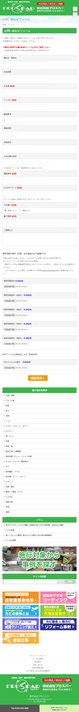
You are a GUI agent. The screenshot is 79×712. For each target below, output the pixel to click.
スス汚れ (9, 499)
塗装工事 (9, 504)
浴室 (7, 418)
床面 (7, 407)
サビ (7, 468)
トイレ (8, 423)
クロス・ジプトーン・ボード (17, 428)
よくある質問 (11, 542)
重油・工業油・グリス (14, 494)
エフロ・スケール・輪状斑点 (17, 463)
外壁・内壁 (10, 397)
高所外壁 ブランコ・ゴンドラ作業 (19, 458)
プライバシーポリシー (37, 656)
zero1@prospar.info (51, 272)
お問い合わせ (38, 665)
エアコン (9, 483)
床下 (7, 413)
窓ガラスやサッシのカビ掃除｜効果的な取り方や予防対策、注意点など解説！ (35, 527)
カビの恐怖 (10, 532)
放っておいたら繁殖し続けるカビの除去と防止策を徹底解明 (29, 537)
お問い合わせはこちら (59, 709)
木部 (7, 443)
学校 (7, 509)
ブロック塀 (10, 402)
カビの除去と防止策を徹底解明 (38, 671)
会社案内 (37, 662)
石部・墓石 (10, 488)
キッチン (9, 433)
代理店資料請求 (38, 668)
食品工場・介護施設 (13, 453)
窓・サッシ (10, 438)
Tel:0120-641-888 (19, 708)
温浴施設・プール (12, 473)
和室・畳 (9, 448)
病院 (7, 514)
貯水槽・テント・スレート (16, 478)
